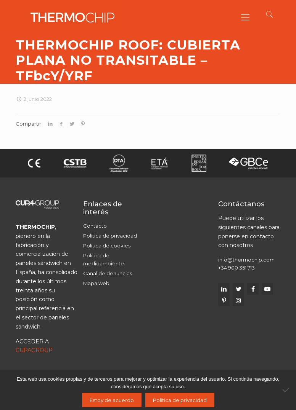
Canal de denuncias (107, 273)
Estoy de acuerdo (112, 400)
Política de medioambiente (103, 259)
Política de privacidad (110, 236)
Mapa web (96, 283)
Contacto (95, 226)
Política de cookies (106, 245)
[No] (286, 390)
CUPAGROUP (34, 350)
